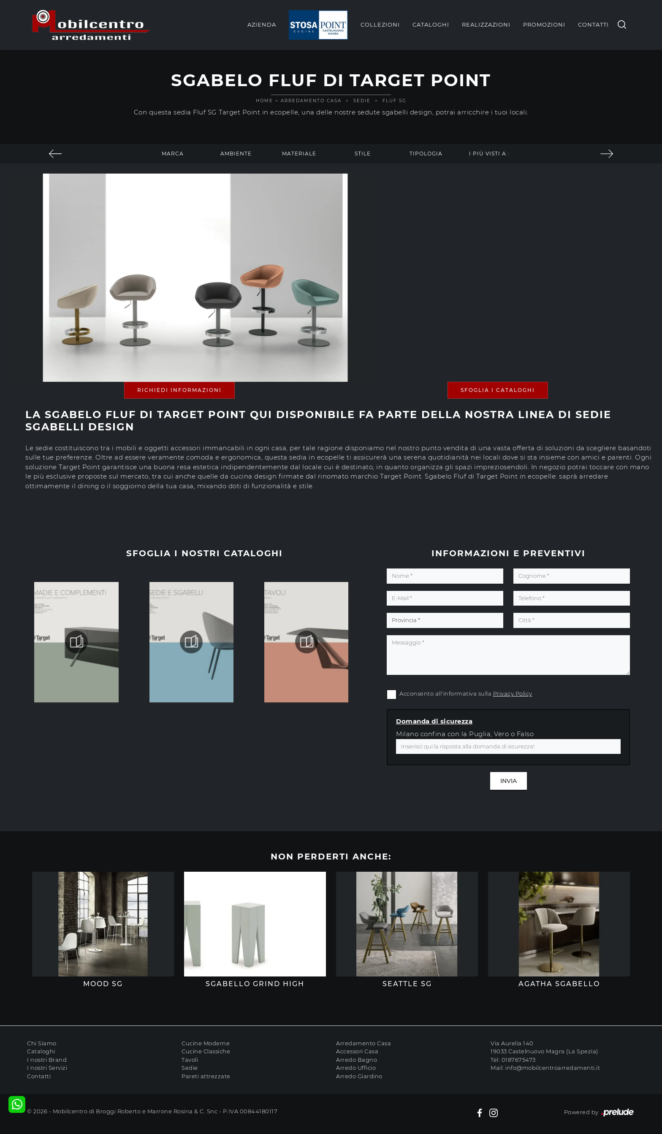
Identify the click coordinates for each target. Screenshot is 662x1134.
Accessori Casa (357, 1051)
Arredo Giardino (359, 1076)
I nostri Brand (47, 1059)
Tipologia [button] (426, 153)
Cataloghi (430, 24)
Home (264, 100)
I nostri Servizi (47, 1067)
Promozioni (544, 24)
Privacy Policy (512, 693)
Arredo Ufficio (356, 1067)
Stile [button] (363, 153)
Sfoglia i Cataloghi (498, 390)
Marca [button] (173, 153)
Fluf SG (395, 100)
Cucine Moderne (206, 1043)
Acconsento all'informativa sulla (465, 693)
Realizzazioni (486, 24)
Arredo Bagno (356, 1059)
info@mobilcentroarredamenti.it (552, 1067)
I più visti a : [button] (489, 153)
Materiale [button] (299, 153)
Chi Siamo (42, 1043)
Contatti (593, 24)
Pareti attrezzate (206, 1076)
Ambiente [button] (236, 153)
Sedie (362, 100)
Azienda (261, 24)
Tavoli (190, 1059)
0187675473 (519, 1059)
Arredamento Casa (311, 100)
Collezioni (380, 24)
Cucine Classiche (206, 1051)
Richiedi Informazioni (179, 390)
